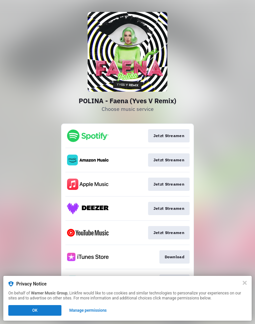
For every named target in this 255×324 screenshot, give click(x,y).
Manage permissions (88, 310)
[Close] (244, 283)
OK (35, 310)
